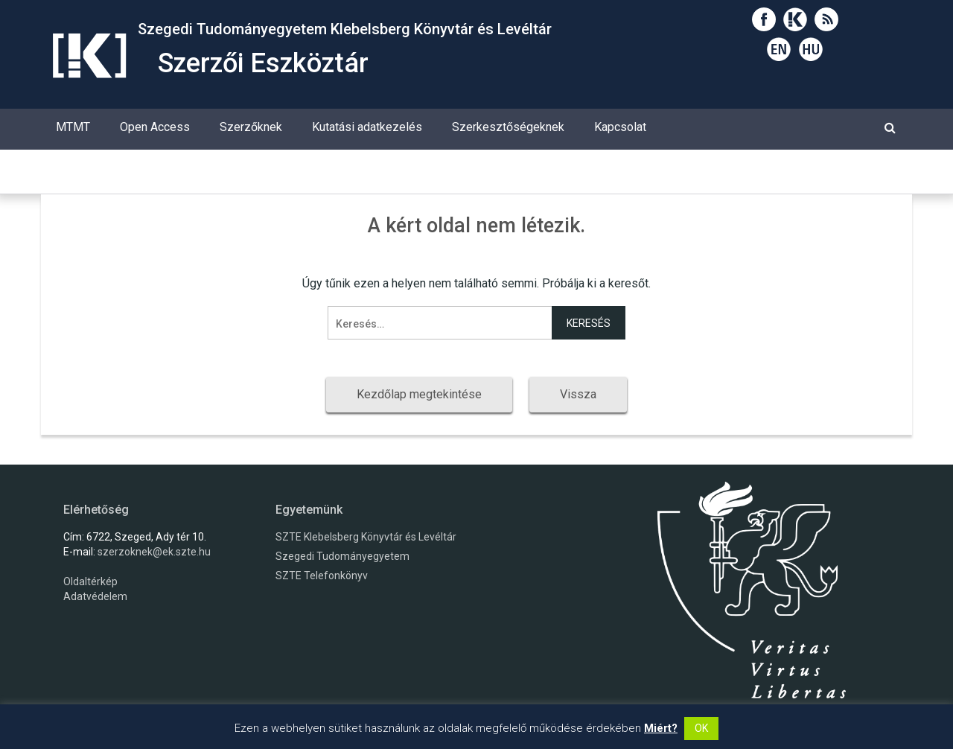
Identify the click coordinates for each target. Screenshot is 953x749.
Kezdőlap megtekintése (419, 394)
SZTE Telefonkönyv (321, 575)
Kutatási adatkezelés (367, 127)
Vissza (578, 394)
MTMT (73, 127)
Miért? (661, 728)
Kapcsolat (620, 127)
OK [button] (701, 728)
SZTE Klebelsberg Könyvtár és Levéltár (365, 537)
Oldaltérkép (90, 581)
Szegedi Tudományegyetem (342, 556)
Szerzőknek (251, 127)
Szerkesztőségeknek (508, 127)
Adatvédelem (95, 596)
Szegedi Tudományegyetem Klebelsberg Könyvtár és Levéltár (345, 29)
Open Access (155, 127)
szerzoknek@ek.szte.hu (154, 552)
